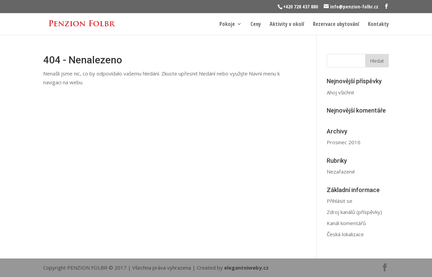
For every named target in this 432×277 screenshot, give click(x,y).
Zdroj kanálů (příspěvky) (354, 212)
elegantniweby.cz (246, 267)
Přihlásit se (339, 200)
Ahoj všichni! (340, 92)
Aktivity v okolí (287, 25)
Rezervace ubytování (336, 25)
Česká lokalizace (345, 234)
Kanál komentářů (346, 223)
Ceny (255, 25)
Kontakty (378, 25)
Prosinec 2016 (343, 142)
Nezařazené (341, 171)
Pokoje (227, 25)
